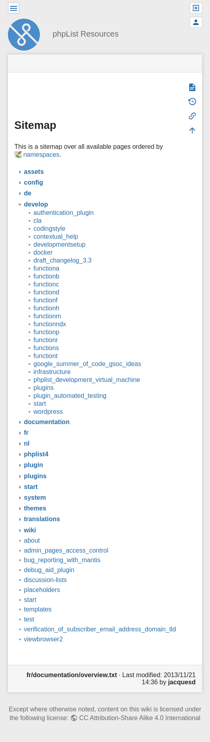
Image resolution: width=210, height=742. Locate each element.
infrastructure (52, 371)
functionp (46, 332)
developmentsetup (59, 244)
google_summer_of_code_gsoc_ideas (87, 363)
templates (37, 609)
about (32, 540)
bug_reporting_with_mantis (62, 560)
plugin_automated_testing (69, 395)
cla (37, 220)
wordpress (48, 411)
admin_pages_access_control (66, 550)
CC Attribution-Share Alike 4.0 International (139, 718)
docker (43, 252)
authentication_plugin (63, 212)
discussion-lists (45, 579)
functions (46, 348)
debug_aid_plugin (49, 570)
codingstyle (49, 228)
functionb (46, 276)
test (29, 619)
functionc (46, 284)
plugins (43, 387)
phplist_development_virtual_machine (86, 379)
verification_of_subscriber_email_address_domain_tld (100, 629)
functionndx (49, 324)
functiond (46, 292)
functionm (47, 316)
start (39, 403)
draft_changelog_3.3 (62, 260)
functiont (45, 355)
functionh (46, 308)
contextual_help (55, 236)
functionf (45, 300)
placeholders (42, 589)
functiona (46, 268)
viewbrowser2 (43, 639)
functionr (45, 340)
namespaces (41, 154)
